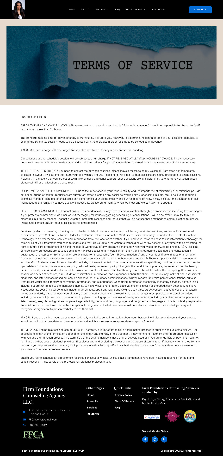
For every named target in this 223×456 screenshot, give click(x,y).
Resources (159, 9)
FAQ (117, 9)
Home (71, 9)
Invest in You (136, 9)
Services (102, 9)
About (85, 9)
